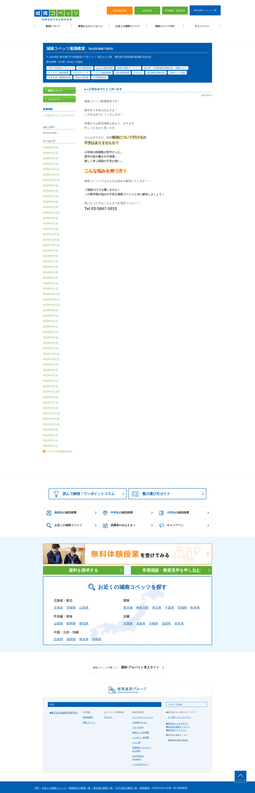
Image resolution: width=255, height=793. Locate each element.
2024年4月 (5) (50, 260)
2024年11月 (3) (51, 223)
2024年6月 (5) (50, 250)
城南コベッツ (89, 705)
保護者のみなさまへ (119, 508)
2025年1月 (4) (50, 212)
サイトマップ (63, 784)
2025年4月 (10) (51, 195)
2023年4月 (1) (50, 315)
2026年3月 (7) (50, 136)
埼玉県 (156, 591)
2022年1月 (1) (50, 391)
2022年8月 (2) (50, 353)
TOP (36, 771)
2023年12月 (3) (51, 277)
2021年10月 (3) (51, 407)
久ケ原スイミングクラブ (179, 700)
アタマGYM (137, 710)
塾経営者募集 (88, 784)
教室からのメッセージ (90, 21)
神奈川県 (142, 591)
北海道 (58, 591)
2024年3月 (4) (50, 266)
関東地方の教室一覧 (80, 771)
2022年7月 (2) (50, 358)
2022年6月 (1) (50, 364)
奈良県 (179, 607)
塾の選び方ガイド (151, 477)
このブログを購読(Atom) (59, 434)
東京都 (128, 591)
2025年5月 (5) (50, 190)
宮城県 (71, 591)
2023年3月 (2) (50, 320)
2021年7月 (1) (50, 423)
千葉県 (169, 591)
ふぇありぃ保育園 (140, 721)
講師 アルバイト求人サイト (126, 651)
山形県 (84, 591)
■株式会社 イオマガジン (177, 707)
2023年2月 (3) (50, 326)
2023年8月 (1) (50, 299)
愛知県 (84, 607)
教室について (53, 21)
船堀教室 (145, 771)
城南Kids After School (178, 723)
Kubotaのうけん (139, 705)
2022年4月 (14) (51, 375)
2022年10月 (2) (51, 342)
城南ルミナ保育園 (140, 716)
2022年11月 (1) (51, 337)
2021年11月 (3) (51, 402)
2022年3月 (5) (50, 380)
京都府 (153, 607)
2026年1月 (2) (50, 147)
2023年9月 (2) (50, 293)
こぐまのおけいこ (140, 747)
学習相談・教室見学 (175, 5)
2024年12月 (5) (51, 217)
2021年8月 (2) (50, 418)
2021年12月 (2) (51, 396)
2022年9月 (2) (50, 347)
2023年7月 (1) (50, 304)
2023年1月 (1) (50, 331)
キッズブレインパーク (142, 700)
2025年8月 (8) (50, 174)
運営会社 (76, 784)
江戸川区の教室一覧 (126, 771)
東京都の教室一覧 (103, 771)
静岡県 (71, 607)
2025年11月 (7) (51, 157)
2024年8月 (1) (50, 239)
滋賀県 (166, 607)
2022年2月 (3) (50, 385)
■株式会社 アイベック (176, 713)
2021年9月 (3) (50, 412)
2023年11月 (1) (51, 282)
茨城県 (182, 591)
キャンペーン (202, 21)
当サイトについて (105, 784)
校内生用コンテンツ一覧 (205, 5)
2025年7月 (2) (50, 179)
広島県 (58, 622)
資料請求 (147, 5)
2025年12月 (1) (51, 152)
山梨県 (58, 607)
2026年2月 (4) (50, 141)
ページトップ (240, 780)
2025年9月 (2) (50, 168)
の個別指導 (61, 496)
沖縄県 (96, 622)
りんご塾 (136, 726)
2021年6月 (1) (50, 429)
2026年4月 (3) (50, 130)
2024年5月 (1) (50, 255)
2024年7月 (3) (50, 244)
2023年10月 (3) (51, 288)
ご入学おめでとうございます (104, 72)
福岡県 (71, 622)
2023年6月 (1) (50, 309)
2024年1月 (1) (50, 271)
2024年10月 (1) (51, 228)
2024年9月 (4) (50, 234)
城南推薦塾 (88, 700)
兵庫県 (128, 607)
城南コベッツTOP (165, 21)
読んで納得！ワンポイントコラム (83, 477)
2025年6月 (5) (50, 185)
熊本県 (84, 622)
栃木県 (195, 591)
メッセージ (54, 82)
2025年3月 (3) (50, 201)
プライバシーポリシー (44, 784)
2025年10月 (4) (51, 163)
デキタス (108, 700)
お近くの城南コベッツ (127, 21)
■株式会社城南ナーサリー (178, 710)
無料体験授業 (119, 5)
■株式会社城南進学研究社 (64, 695)
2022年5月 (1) (50, 369)
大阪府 (140, 607)
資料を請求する (83, 553)
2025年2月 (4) (50, 206)
